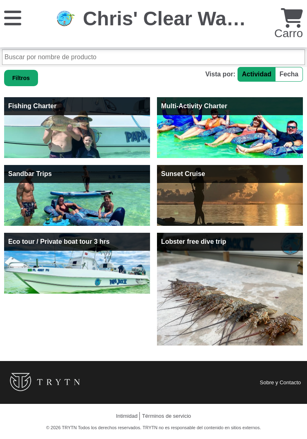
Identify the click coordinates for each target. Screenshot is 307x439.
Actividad (256, 74)
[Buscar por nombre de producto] (153, 57)
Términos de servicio (166, 416)
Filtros (21, 78)
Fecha (289, 74)
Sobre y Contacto (280, 382)
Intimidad (127, 416)
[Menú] (12, 17)
